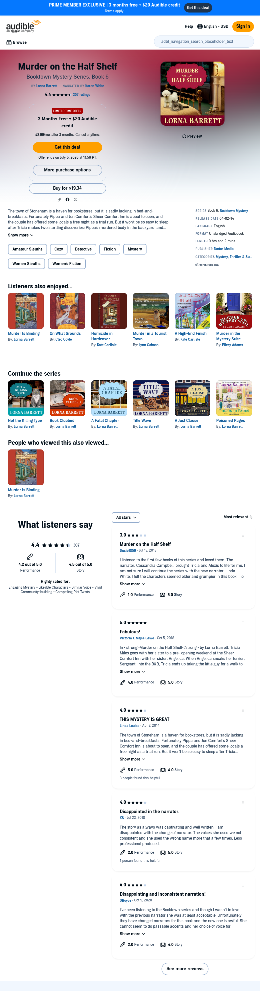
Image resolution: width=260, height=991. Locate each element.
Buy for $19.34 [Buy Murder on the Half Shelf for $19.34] (67, 188)
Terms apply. (114, 7)
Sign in (243, 26)
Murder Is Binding (24, 333)
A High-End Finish (190, 333)
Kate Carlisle (106, 345)
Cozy (58, 249)
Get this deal (67, 147)
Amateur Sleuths (27, 249)
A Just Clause (186, 420)
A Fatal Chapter (105, 420)
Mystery (135, 249)
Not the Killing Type (25, 420)
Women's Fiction (66, 263)
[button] (60, 200)
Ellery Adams (232, 345)
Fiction (110, 249)
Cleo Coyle (64, 339)
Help (189, 26)
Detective (83, 249)
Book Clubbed (62, 420)
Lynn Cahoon (148, 345)
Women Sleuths (26, 263)
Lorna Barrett (24, 339)
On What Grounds (65, 333)
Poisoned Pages (230, 420)
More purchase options (67, 170)
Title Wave (142, 420)
